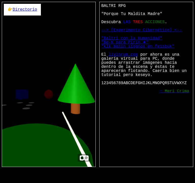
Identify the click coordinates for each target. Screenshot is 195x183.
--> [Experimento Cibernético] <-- (141, 30)
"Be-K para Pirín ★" (125, 42)
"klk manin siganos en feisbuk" (137, 46)
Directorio (25, 9)
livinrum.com (123, 54)
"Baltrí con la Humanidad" (131, 38)
